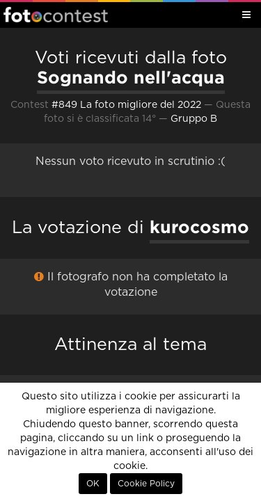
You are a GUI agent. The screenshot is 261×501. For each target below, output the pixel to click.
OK (93, 483)
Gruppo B (194, 119)
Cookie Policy (146, 483)
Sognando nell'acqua (131, 77)
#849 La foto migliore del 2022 (126, 105)
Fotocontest (55, 14)
